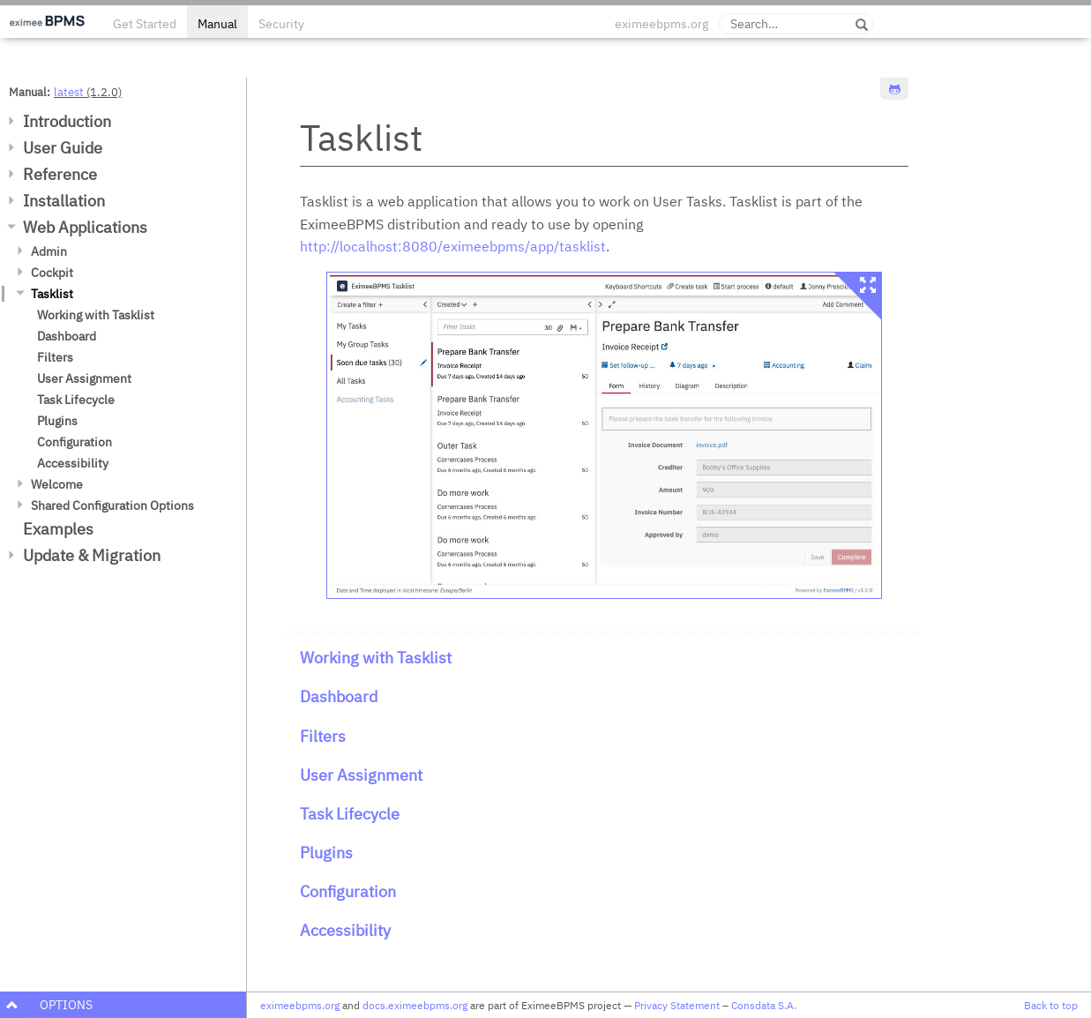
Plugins (57, 421)
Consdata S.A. (763, 1005)
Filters (55, 357)
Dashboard (66, 336)
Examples (58, 529)
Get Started (144, 24)
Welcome (57, 484)
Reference (60, 174)
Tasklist (52, 294)
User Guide (62, 148)
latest (69, 92)
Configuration (74, 442)
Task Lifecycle (76, 400)
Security (281, 24)
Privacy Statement (677, 1005)
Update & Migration (92, 555)
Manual (217, 24)
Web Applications (85, 227)
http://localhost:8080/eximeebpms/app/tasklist (453, 246)
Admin (49, 251)
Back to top (1051, 1005)
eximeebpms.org (661, 24)
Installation (64, 201)
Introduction (67, 121)
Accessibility (72, 463)
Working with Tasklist (95, 315)
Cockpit (52, 273)
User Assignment (84, 378)
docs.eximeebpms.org (414, 1005)
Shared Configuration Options (112, 505)
